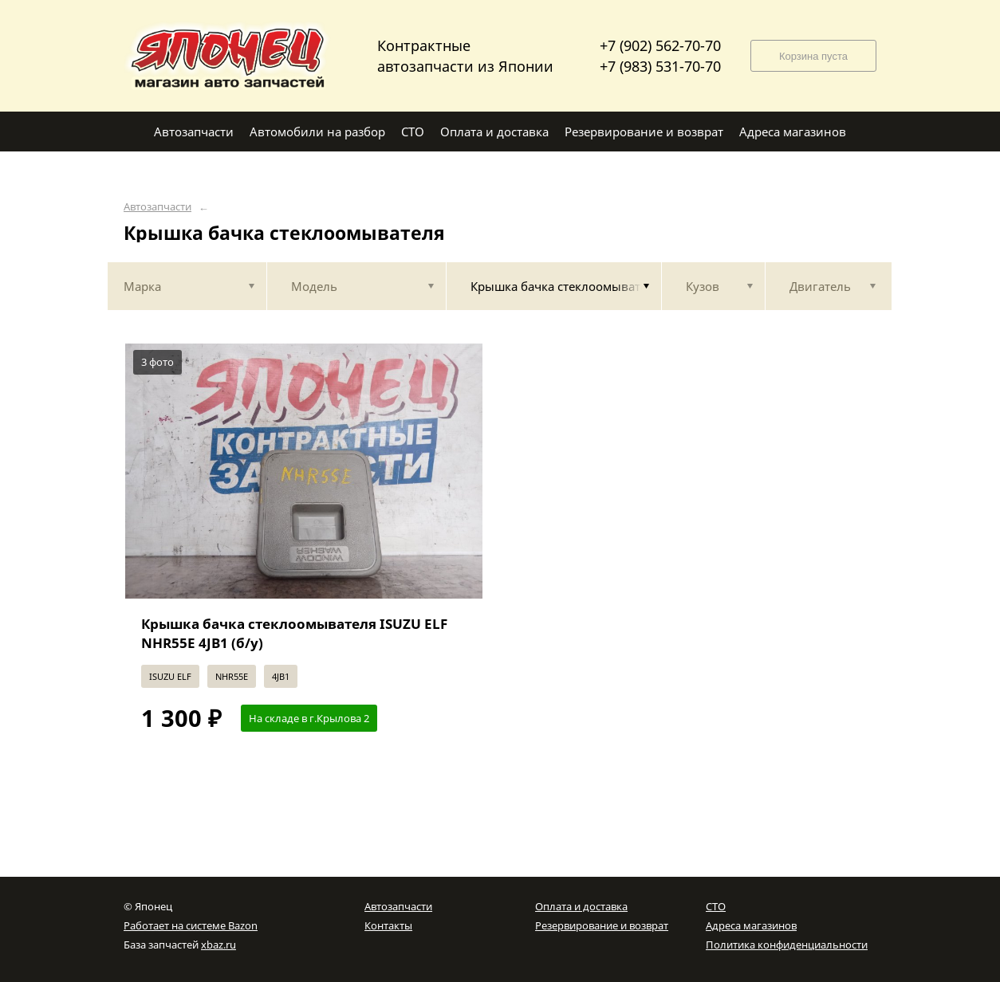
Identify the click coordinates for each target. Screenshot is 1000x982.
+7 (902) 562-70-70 (660, 45)
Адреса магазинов (751, 925)
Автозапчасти (157, 207)
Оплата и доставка (581, 906)
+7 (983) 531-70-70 (660, 66)
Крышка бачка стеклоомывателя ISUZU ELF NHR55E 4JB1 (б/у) (294, 633)
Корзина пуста (813, 56)
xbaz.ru (218, 944)
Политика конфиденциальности (787, 944)
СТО (716, 906)
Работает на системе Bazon (191, 925)
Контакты (388, 925)
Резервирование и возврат (601, 925)
